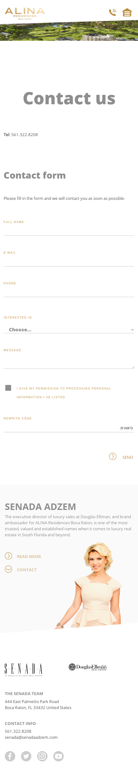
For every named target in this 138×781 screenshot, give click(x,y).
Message (12, 350)
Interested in (18, 317)
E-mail (10, 252)
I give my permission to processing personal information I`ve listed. (61, 392)
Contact (27, 569)
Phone (10, 283)
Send (128, 457)
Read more (29, 556)
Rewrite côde (18, 418)
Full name (14, 222)
